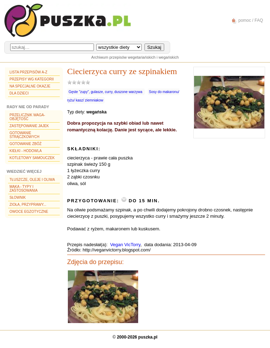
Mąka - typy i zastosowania (23, 188)
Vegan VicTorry (125, 244)
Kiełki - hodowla (25, 151)
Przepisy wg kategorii (31, 79)
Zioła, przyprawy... (27, 204)
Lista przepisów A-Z (28, 72)
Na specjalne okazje (29, 86)
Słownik (17, 197)
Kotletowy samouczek (32, 158)
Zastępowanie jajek (29, 126)
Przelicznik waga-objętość (27, 117)
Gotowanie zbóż (25, 144)
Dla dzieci (18, 93)
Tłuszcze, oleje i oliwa (32, 180)
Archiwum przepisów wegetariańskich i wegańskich (135, 57)
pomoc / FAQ (246, 20)
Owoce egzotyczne (28, 212)
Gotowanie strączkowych (24, 135)
